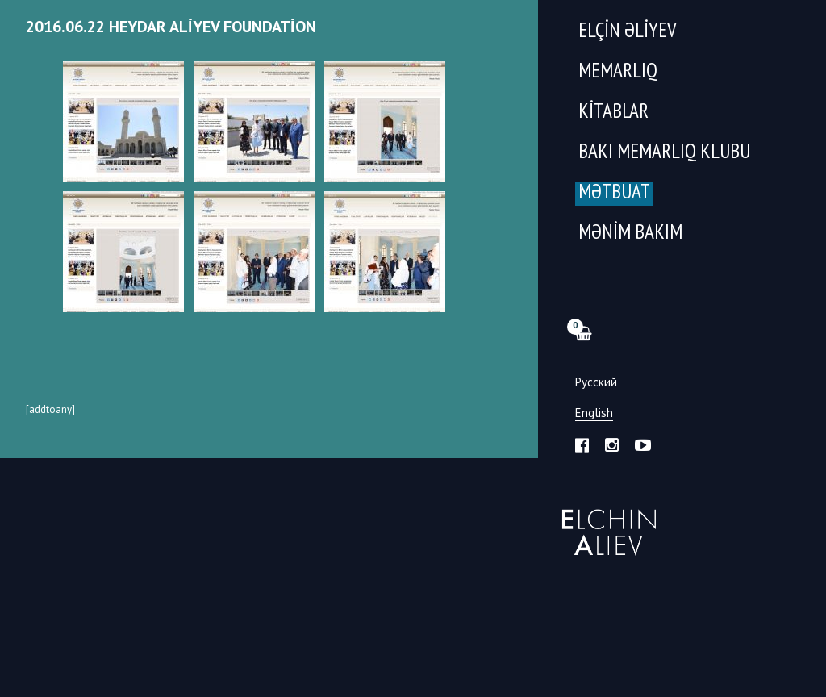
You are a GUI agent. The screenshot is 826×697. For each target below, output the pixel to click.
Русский (596, 383)
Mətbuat (614, 193)
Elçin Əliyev (627, 32)
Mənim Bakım (630, 233)
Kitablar (613, 112)
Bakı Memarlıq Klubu (664, 153)
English (594, 413)
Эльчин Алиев (605, 523)
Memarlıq (617, 72)
